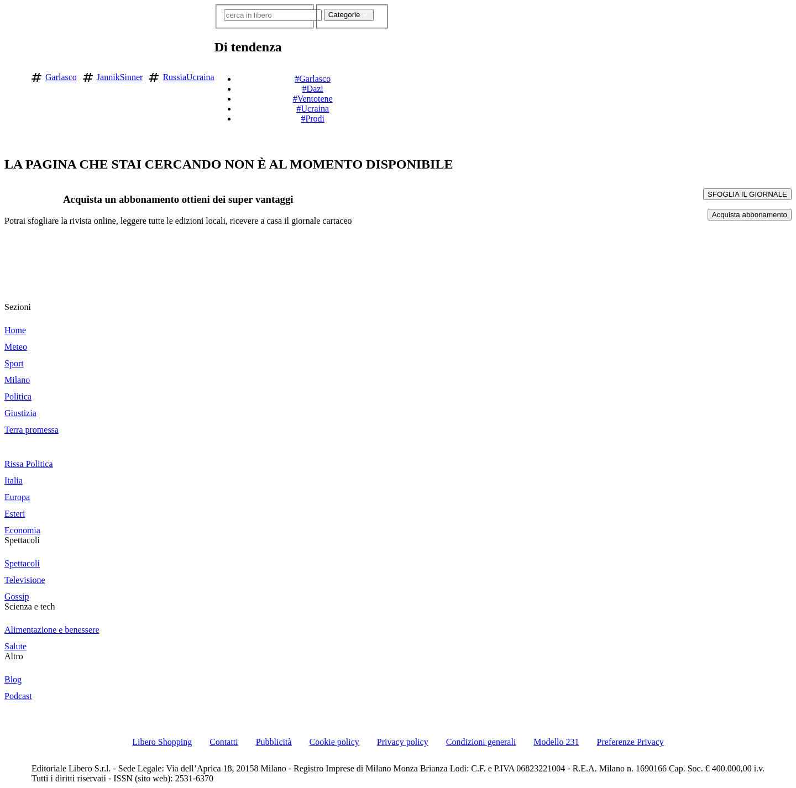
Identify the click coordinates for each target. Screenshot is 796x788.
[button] (395, 75)
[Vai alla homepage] (12, 75)
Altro (13, 656)
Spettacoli (22, 540)
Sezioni (17, 307)
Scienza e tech (29, 606)
